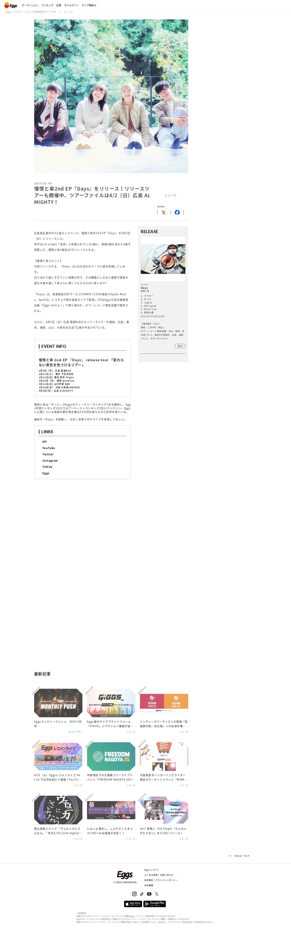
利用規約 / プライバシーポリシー (161, 880)
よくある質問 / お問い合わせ (159, 875)
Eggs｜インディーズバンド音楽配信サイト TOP (31, 12)
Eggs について (151, 869)
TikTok (47, 467)
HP (44, 441)
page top (241, 855)
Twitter (48, 454)
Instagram (50, 460)
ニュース (68, 12)
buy (180, 346)
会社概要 (148, 885)
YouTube (48, 448)
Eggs (46, 473)
